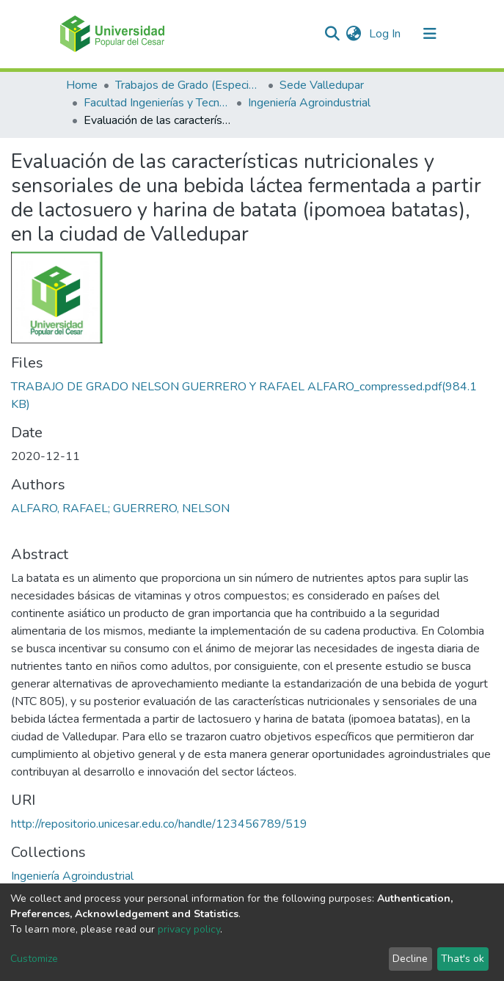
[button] (354, 34)
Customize (34, 959)
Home (82, 85)
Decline (410, 959)
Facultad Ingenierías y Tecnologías (157, 103)
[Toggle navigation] (429, 33)
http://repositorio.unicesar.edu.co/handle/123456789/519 (159, 824)
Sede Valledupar (322, 85)
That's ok (462, 959)
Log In (386, 34)
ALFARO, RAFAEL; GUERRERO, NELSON (120, 508)
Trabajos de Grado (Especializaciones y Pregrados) (188, 85)
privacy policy (189, 929)
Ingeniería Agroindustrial (309, 103)
